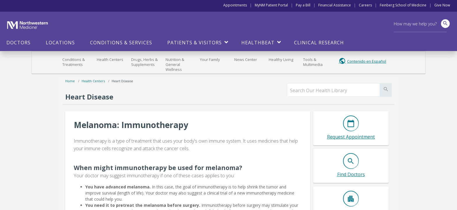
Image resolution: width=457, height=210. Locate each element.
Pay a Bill (303, 5)
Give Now (442, 5)
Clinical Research (319, 42)
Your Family (210, 59)
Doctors (18, 42)
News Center (245, 59)
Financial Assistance (334, 5)
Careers (365, 5)
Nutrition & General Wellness (175, 64)
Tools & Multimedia (313, 62)
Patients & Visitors (194, 42)
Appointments (235, 5)
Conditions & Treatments (73, 62)
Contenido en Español (366, 61)
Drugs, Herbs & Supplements (144, 62)
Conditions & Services (121, 42)
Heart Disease (122, 81)
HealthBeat (258, 42)
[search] (333, 90)
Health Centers (110, 59)
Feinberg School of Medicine (403, 5)
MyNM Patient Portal (271, 5)
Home (70, 81)
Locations (60, 42)
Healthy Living (281, 59)
